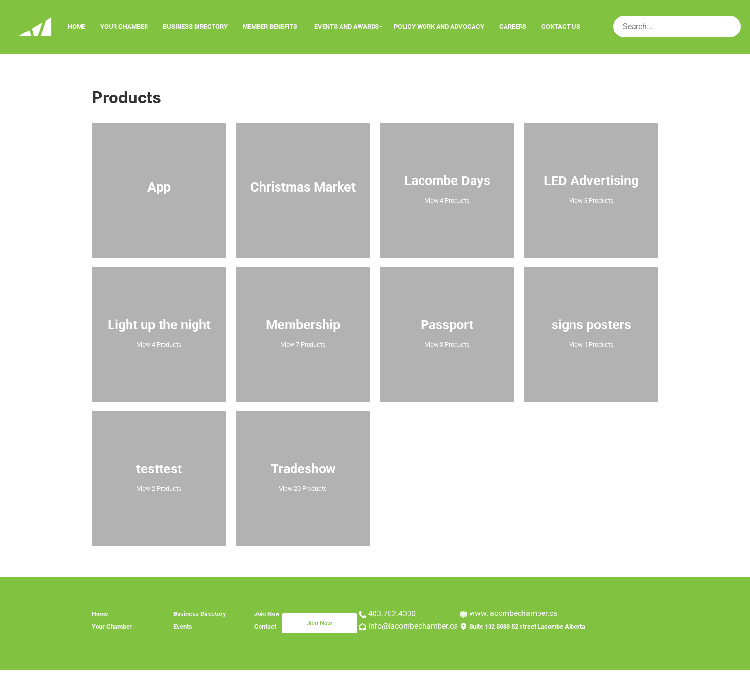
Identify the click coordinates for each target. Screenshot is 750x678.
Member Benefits (270, 26)
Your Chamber (124, 26)
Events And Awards (346, 26)
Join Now (295, 619)
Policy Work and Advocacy (439, 26)
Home (76, 26)
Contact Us (560, 26)
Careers (512, 26)
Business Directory (195, 26)
